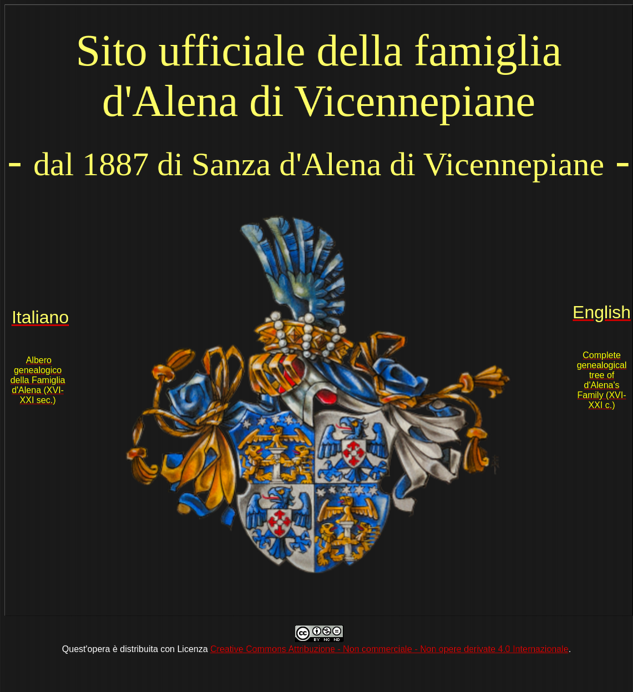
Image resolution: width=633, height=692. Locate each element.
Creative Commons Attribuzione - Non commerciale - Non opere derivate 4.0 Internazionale (389, 649)
